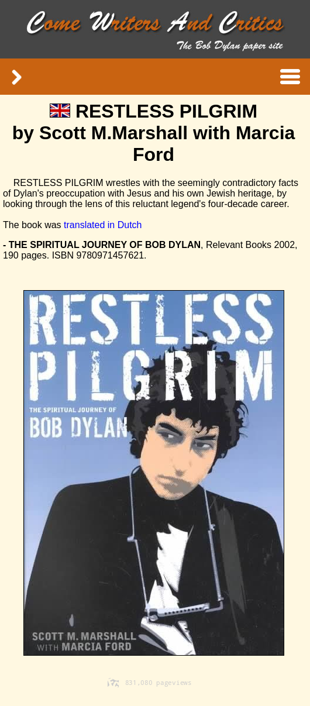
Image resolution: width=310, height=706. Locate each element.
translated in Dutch (103, 225)
